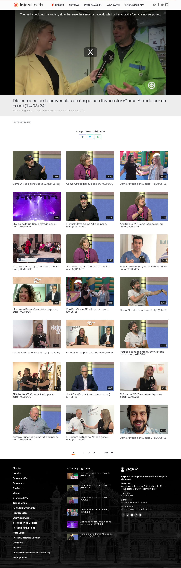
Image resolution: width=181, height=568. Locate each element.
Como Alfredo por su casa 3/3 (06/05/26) (143, 438)
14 (83, 110)
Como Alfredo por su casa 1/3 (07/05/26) (90, 352)
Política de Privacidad (24, 528)
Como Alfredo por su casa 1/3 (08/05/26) (143, 184)
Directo (17, 468)
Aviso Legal (18, 533)
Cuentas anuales (22, 518)
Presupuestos (20, 513)
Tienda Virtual (20, 503)
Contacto (18, 543)
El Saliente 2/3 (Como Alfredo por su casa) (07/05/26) (141, 395)
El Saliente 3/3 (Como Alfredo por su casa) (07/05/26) (33, 395)
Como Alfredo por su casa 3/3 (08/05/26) (36, 184)
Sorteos (17, 548)
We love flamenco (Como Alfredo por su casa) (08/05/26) (36, 267)
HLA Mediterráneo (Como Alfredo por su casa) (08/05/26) (143, 267)
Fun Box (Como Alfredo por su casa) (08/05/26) (87, 310)
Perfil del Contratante (24, 508)
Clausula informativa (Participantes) (31, 553)
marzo (76, 110)
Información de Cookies (25, 523)
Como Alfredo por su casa (48, 110)
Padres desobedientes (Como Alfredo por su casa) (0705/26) (142, 353)
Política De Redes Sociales (26, 538)
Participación (20, 558)
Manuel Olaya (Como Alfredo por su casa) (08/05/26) (86, 225)
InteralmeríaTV (20, 498)
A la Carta (18, 488)
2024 (67, 110)
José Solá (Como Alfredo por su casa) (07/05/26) (88, 395)
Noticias (17, 473)
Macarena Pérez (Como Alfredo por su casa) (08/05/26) (35, 310)
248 (106, 453)
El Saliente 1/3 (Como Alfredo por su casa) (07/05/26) (87, 438)
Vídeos (16, 493)
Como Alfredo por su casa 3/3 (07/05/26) (143, 310)
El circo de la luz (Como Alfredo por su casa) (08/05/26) (34, 225)
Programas (26, 110)
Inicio (15, 110)
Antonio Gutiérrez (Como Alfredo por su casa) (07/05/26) (36, 438)
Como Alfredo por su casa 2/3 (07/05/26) (36, 352)
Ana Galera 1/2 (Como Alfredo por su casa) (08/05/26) (87, 267)
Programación (20, 478)
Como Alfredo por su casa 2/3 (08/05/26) (90, 184)
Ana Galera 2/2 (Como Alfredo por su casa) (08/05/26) (141, 225)
